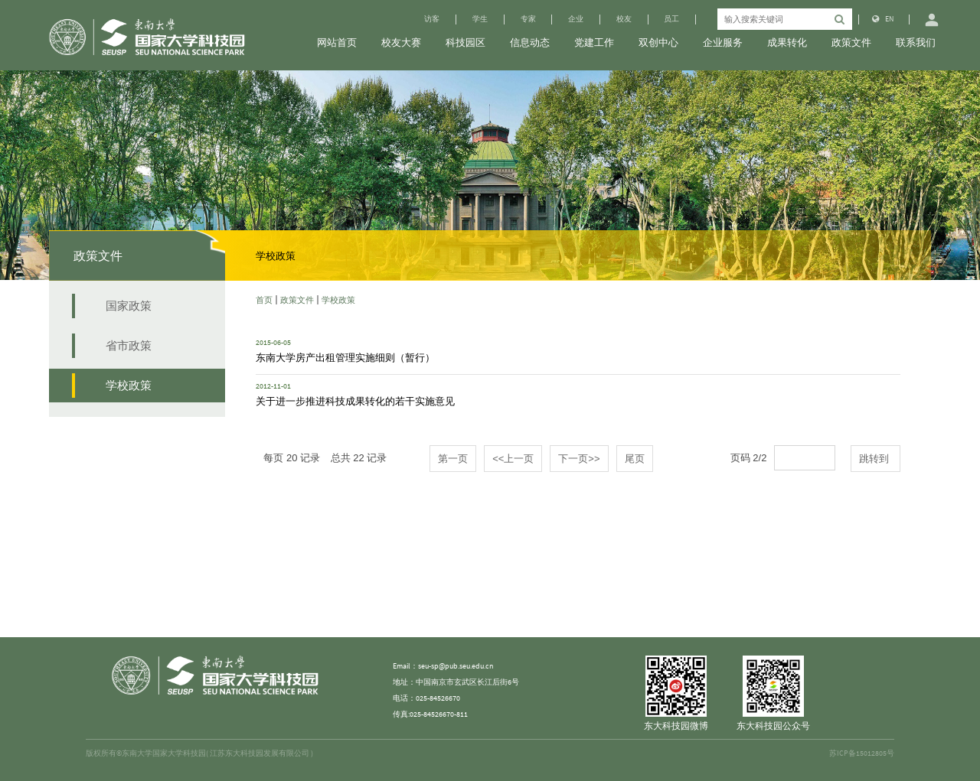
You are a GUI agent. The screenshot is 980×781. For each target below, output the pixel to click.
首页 (264, 300)
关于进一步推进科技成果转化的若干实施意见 (355, 401)
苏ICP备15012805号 (861, 753)
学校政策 (338, 300)
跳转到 (875, 458)
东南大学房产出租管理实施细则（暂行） (345, 357)
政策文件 (297, 300)
